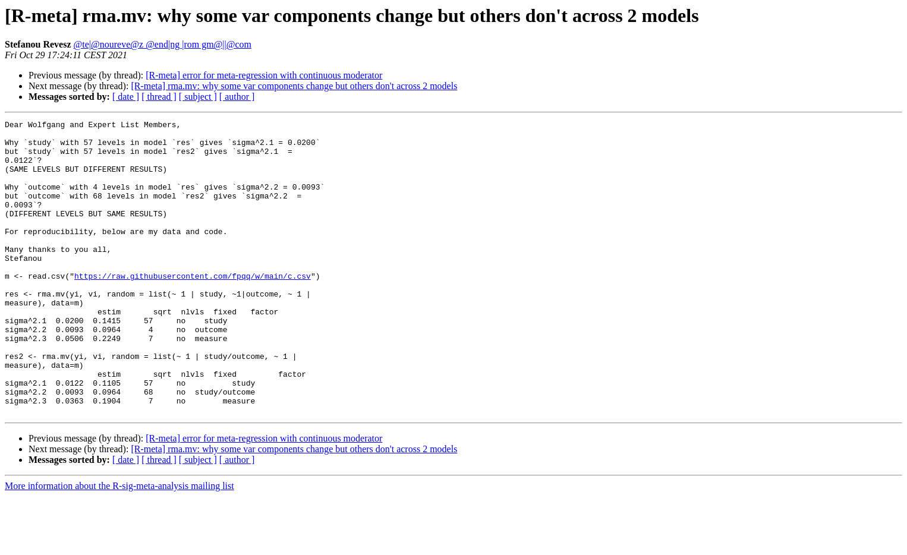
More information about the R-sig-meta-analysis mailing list (119, 545)
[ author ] (237, 97)
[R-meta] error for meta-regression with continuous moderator (264, 75)
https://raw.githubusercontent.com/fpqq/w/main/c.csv (192, 307)
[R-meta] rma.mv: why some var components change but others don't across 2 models (294, 86)
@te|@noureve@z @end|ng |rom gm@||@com (162, 44)
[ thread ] (159, 97)
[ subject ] (198, 97)
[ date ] (125, 97)
